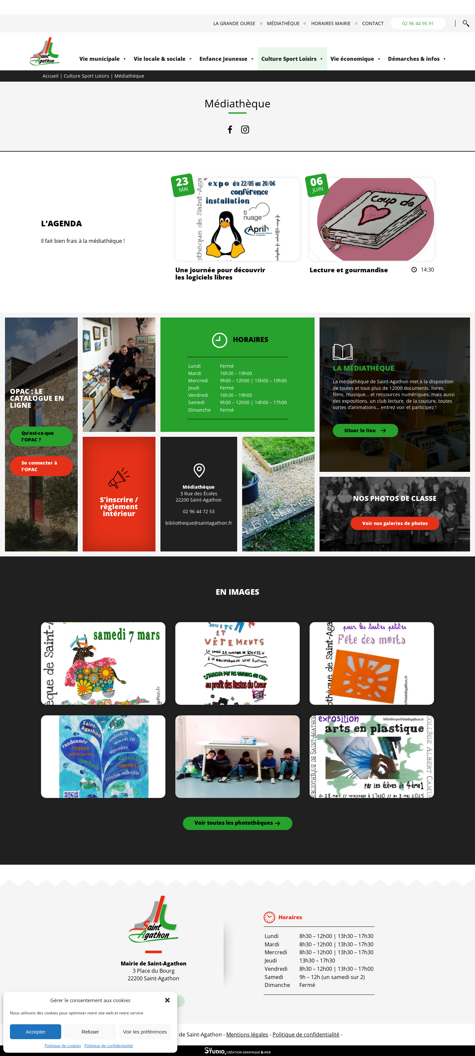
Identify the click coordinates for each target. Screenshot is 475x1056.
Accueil (51, 76)
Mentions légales (247, 1034)
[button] (167, 1000)
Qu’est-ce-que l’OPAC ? (38, 436)
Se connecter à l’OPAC (39, 466)
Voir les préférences (145, 1032)
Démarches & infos (417, 58)
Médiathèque (283, 23)
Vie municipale (103, 58)
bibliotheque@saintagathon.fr (198, 523)
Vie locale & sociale (163, 58)
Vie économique (355, 58)
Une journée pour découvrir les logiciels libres (220, 273)
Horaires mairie (331, 23)
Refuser (90, 1032)
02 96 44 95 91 (418, 23)
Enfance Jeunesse (227, 58)
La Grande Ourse (234, 23)
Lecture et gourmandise (349, 270)
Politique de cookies (63, 1045)
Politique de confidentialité (108, 1045)
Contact (373, 23)
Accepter (35, 1032)
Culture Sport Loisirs (292, 58)
